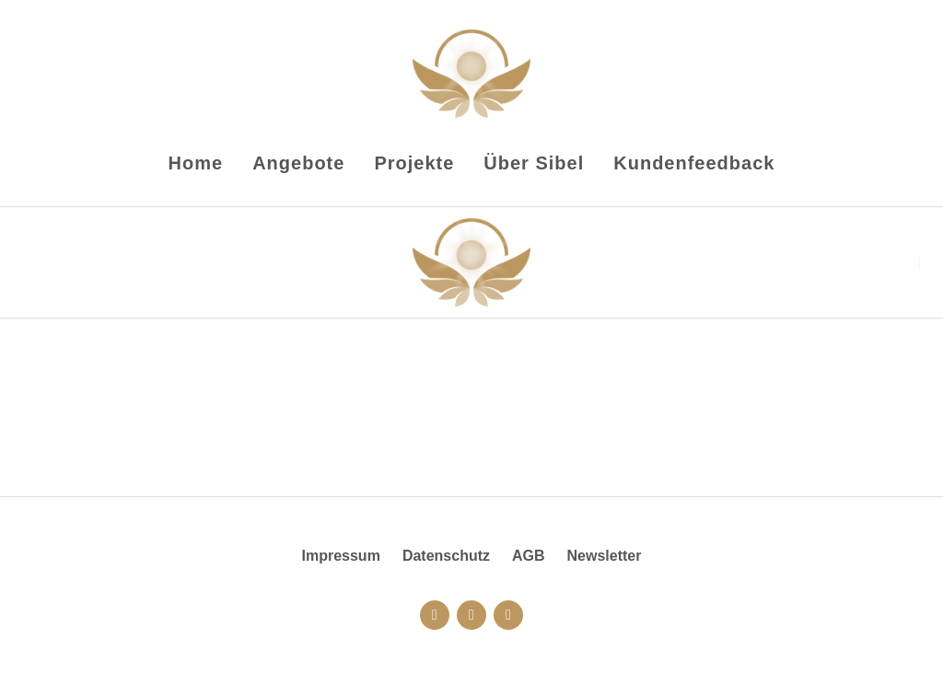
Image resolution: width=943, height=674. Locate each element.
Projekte (414, 163)
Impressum (341, 556)
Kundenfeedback (693, 163)
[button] (917, 263)
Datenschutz (446, 556)
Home (196, 163)
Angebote (298, 163)
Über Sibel (533, 163)
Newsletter (604, 556)
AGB (528, 556)
